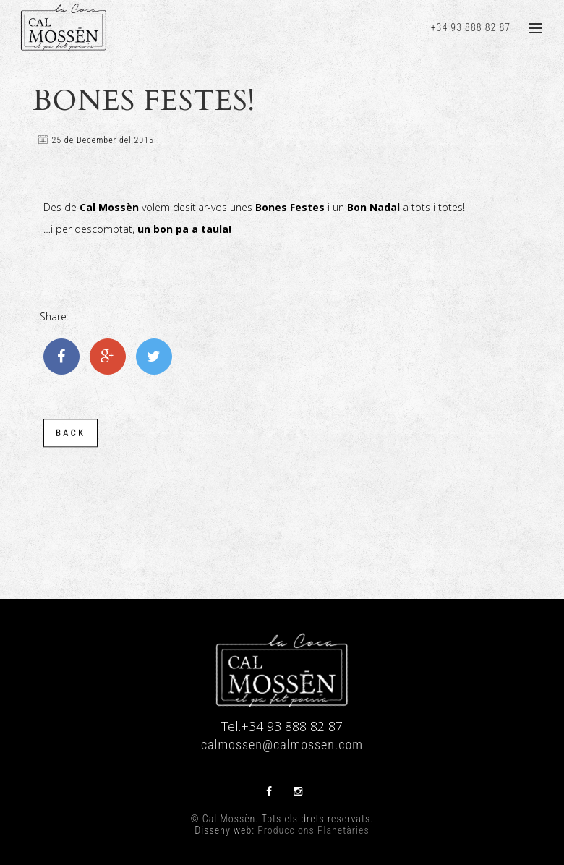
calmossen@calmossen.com (282, 744)
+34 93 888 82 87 (470, 27)
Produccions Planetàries (313, 830)
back (70, 435)
